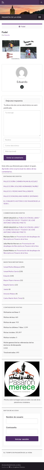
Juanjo (6, 289)
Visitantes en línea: (11, 312)
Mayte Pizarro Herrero (12, 280)
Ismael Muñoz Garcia (11, 271)
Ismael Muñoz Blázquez (12, 267)
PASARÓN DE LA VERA (11, 17)
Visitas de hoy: (9, 317)
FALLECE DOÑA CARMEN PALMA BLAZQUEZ (21, 181)
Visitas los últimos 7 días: (14, 327)
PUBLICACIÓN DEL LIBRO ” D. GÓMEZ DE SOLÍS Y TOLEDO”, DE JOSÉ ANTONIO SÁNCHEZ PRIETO (22, 220)
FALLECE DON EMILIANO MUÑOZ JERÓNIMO (21, 196)
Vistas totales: (10, 332)
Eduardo (7, 35)
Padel (23, 26)
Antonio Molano (9, 294)
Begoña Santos (9, 285)
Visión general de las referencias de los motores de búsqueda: (19, 343)
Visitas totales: (10, 337)
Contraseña (11, 428)
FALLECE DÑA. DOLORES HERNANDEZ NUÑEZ (21, 186)
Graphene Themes (19, 467)
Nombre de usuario (14, 417)
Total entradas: (10, 352)
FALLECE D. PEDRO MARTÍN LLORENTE (18, 191)
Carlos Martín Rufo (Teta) (13, 298)
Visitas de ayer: (10, 322)
